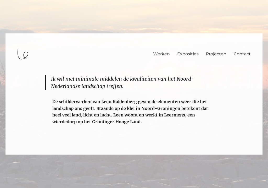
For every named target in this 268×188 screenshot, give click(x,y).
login (14, 152)
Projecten (216, 53)
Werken (161, 53)
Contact (242, 53)
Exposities (188, 53)
